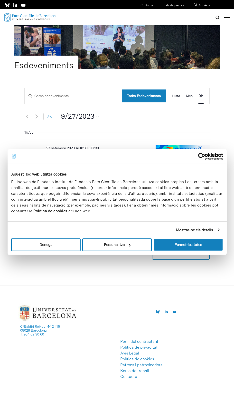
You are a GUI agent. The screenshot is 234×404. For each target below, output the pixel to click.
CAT (191, 11)
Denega (45, 245)
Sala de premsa (173, 5)
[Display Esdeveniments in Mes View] (189, 96)
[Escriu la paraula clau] (73, 96)
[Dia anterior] (27, 116)
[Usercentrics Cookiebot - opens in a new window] (201, 156)
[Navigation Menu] (227, 17)
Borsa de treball (134, 371)
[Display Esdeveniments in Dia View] (201, 96)
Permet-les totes (188, 245)
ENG (207, 11)
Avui (50, 116)
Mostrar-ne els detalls (194, 230)
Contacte (146, 5)
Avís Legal (129, 353)
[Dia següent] (37, 116)
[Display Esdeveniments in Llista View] (176, 96)
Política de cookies (50, 211)
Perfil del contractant (139, 342)
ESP (199, 11)
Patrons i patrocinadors (141, 365)
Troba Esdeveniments (144, 96)
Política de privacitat (139, 347)
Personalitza (117, 245)
